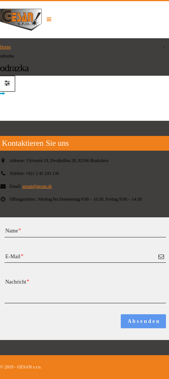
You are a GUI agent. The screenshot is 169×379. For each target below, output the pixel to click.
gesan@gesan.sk (37, 186)
